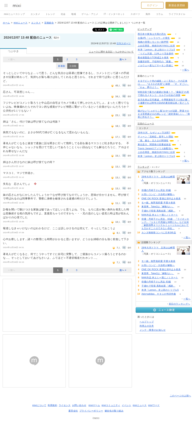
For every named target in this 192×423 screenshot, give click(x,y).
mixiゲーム (94, 405)
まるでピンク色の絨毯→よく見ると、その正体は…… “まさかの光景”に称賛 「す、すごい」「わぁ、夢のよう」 (163, 84)
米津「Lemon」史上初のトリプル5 (156, 49)
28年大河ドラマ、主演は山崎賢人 (158, 178)
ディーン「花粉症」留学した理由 (155, 136)
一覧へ (185, 69)
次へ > (122, 59)
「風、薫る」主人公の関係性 (153, 140)
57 (179, 194)
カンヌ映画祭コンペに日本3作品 (158, 232)
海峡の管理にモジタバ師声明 (153, 42)
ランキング (143, 167)
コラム (159, 14)
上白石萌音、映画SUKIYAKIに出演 (156, 45)
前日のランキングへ (179, 304)
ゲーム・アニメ (90, 14)
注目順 (72, 66)
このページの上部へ (180, 395)
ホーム (6, 22)
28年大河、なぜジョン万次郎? (154, 132)
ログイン (152, 5)
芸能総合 (49, 22)
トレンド (50, 14)
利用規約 (52, 405)
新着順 (61, 66)
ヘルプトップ (147, 321)
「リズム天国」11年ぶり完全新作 (156, 53)
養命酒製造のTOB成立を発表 (153, 57)
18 (179, 38)
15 (183, 66)
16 (178, 42)
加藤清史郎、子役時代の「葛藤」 (155, 61)
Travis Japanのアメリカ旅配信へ (155, 148)
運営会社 (73, 410)
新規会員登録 (177, 5)
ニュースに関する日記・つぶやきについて (111, 51)
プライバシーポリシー (91, 410)
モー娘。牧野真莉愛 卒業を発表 (158, 202)
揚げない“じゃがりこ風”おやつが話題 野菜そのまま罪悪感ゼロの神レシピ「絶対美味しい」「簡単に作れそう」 (164, 114)
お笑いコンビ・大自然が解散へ (158, 194)
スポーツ (135, 14)
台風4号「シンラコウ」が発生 (154, 38)
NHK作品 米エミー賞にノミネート (159, 215)
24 (178, 207)
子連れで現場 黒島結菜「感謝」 (158, 210)
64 (180, 203)
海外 (148, 14)
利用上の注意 (147, 326)
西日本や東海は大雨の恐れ (152, 34)
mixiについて (39, 405)
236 (145, 186)
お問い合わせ (79, 405)
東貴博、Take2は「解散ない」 (157, 206)
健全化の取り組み (114, 410)
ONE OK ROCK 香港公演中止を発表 (161, 198)
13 (175, 190)
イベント (126, 405)
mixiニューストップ (14, 14)
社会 (63, 14)
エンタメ (35, 14)
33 (185, 199)
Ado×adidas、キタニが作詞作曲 (158, 294)
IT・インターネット (114, 14)
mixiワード (154, 405)
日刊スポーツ (123, 43)
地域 (73, 14)
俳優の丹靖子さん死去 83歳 (156, 190)
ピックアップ (145, 29)
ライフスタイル (177, 14)
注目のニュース (146, 123)
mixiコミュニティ (111, 405)
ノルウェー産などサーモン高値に (155, 65)
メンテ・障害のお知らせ (153, 330)
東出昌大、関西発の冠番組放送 (154, 144)
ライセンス (65, 405)
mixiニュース (20, 22)
